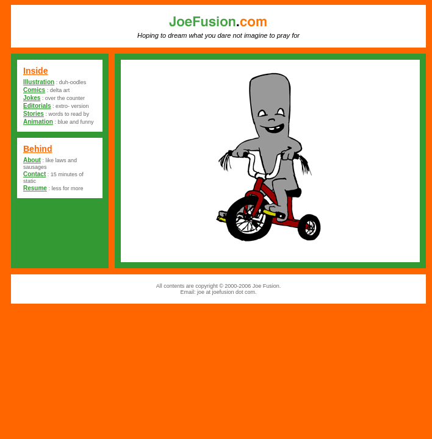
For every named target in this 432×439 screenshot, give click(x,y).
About (32, 160)
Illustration (38, 82)
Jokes (31, 98)
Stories (33, 113)
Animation (38, 121)
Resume (35, 188)
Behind (37, 149)
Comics (34, 90)
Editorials (37, 105)
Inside (35, 71)
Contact (34, 174)
